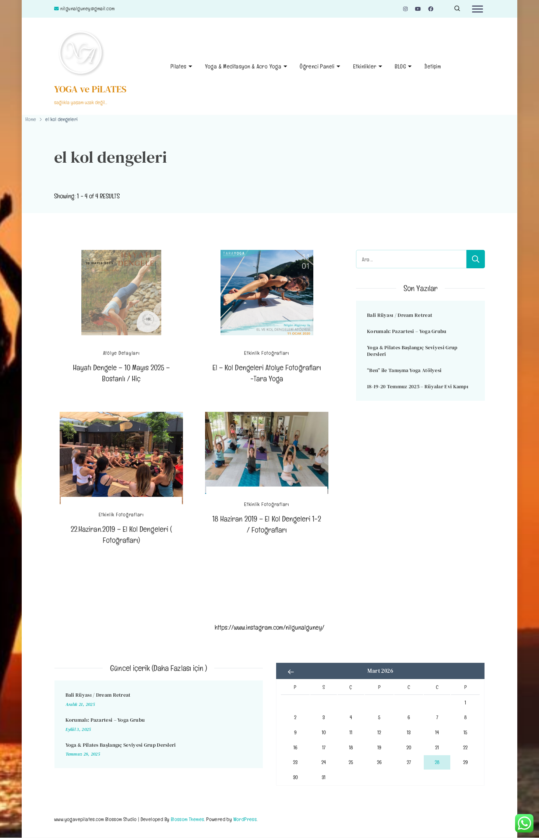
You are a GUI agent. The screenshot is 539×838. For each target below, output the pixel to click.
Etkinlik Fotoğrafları (266, 353)
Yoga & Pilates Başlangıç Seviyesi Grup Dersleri (412, 351)
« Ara (291, 671)
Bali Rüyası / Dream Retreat (399, 315)
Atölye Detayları (121, 353)
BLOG (400, 66)
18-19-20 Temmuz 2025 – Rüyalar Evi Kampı (417, 386)
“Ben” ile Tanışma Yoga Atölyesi (404, 370)
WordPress (245, 819)
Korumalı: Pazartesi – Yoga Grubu (407, 331)
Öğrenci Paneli (317, 66)
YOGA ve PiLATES (90, 89)
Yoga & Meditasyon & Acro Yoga (243, 66)
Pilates (178, 66)
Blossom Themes (187, 819)
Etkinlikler (364, 66)
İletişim (432, 66)
